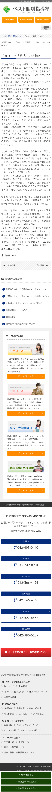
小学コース (9, 742)
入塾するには (10, 697)
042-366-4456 (27, 582)
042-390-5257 (27, 635)
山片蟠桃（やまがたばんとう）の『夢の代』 (25, 303)
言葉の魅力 (11, 317)
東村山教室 (26, 629)
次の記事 (43, 265)
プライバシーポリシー (23, 766)
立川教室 (27, 611)
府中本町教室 (26, 576)
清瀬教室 (26, 541)
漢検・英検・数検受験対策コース (19, 752)
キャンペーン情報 (29, 730)
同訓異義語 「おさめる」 (17, 310)
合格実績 (23, 686)
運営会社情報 (46, 766)
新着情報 (8, 725)
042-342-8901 (28, 565)
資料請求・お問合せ (43, 19)
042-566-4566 (27, 600)
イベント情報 (10, 730)
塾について (9, 686)
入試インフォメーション (28, 725)
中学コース (24, 742)
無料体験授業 (9, 19)
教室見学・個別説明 (26, 19)
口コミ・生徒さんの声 (14, 691)
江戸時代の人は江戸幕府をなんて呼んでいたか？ (27, 289)
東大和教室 (26, 594)
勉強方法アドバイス (38, 691)
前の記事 (8, 265)
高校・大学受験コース (14, 747)
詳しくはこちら (26, 376)
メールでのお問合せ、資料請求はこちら (26, 652)
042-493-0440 (27, 547)
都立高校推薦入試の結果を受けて (20, 324)
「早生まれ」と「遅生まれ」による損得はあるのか (28, 296)
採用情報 (36, 766)
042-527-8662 (27, 618)
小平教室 (26, 559)
